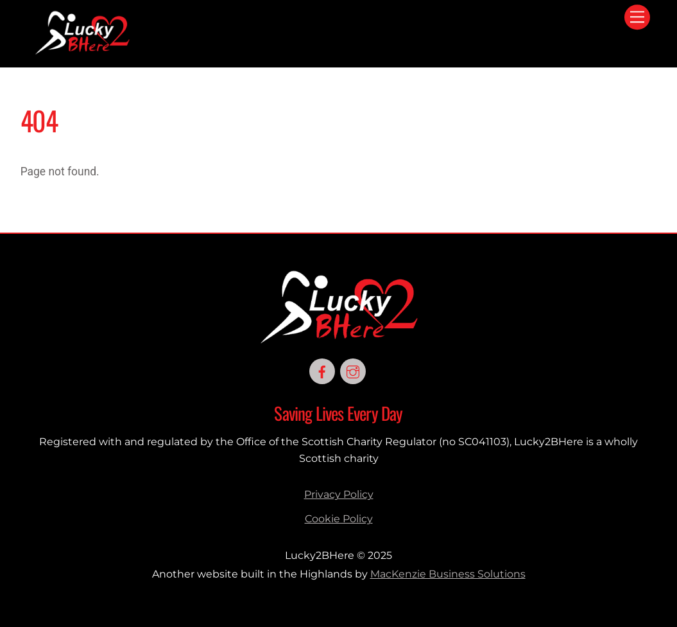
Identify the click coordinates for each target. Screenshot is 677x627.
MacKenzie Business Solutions (448, 574)
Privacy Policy (338, 494)
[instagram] (353, 370)
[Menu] (637, 17)
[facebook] (322, 370)
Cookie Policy (339, 519)
